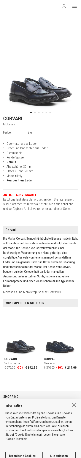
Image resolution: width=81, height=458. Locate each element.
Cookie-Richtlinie (16, 451)
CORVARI (12, 118)
